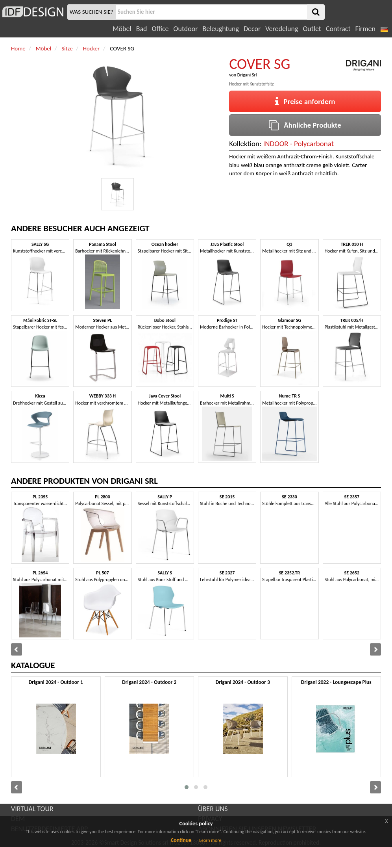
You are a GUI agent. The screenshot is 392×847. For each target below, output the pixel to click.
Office (160, 28)
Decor (252, 28)
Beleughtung (220, 28)
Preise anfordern (305, 101)
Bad (141, 28)
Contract (338, 28)
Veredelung (281, 28)
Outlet (312, 28)
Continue (181, 840)
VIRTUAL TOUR (32, 808)
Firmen (365, 28)
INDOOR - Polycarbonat (298, 143)
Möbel (122, 28)
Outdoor (186, 28)
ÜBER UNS (212, 808)
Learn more (210, 840)
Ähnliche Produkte (305, 125)
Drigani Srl (247, 75)
